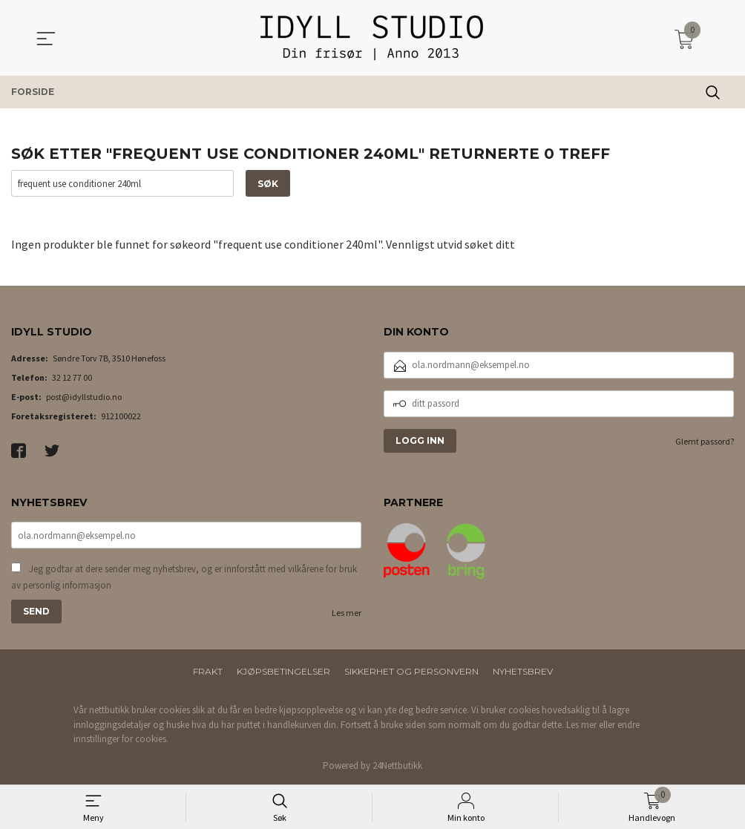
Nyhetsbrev (523, 671)
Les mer (346, 612)
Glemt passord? (704, 441)
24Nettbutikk (397, 765)
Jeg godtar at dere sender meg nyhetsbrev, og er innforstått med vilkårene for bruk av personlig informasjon (184, 577)
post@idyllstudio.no (84, 396)
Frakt (208, 671)
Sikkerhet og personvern (411, 671)
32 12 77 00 (72, 377)
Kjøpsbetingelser (283, 671)
